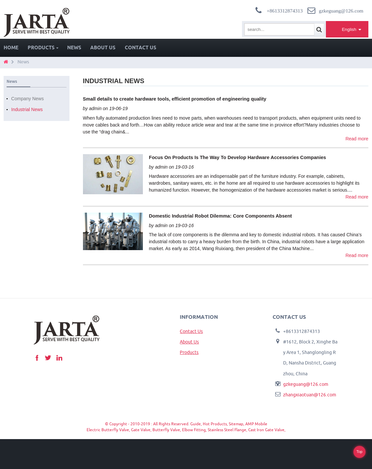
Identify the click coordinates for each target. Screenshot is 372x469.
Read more (356, 138)
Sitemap (236, 424)
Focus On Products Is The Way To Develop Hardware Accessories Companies (237, 157)
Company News (27, 98)
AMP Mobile (256, 424)
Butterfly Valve (166, 430)
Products (43, 47)
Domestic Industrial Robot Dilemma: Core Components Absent (220, 216)
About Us (103, 47)
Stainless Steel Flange (227, 430)
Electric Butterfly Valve (108, 430)
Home (11, 47)
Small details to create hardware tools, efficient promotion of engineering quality (174, 99)
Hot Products (215, 424)
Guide (195, 424)
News (74, 47)
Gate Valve (140, 430)
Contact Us (140, 47)
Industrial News (27, 109)
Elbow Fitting (194, 430)
